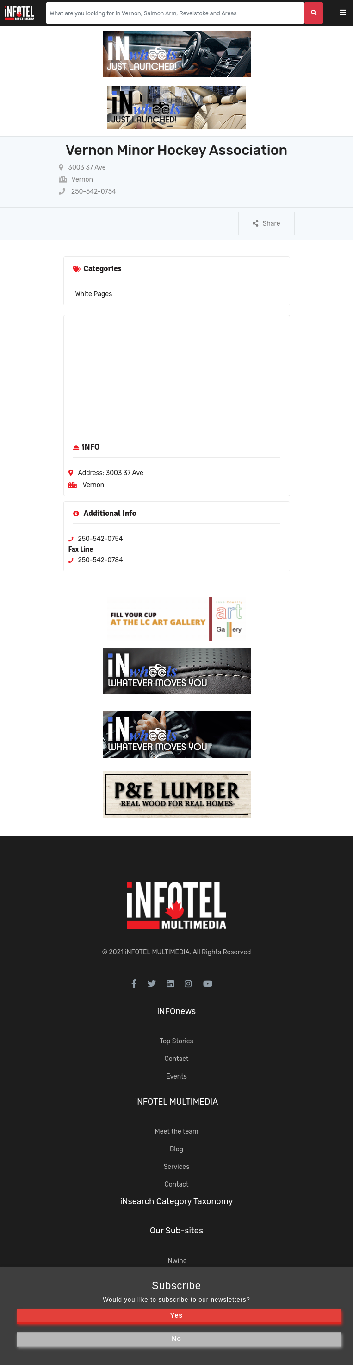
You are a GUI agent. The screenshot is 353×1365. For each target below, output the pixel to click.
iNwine (176, 1261)
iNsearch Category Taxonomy (176, 1201)
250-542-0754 (87, 192)
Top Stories (176, 1041)
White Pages (93, 294)
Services (177, 1167)
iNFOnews (176, 1011)
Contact (176, 1059)
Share (266, 224)
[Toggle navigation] (349, 13)
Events (176, 1076)
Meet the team (176, 1132)
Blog (176, 1149)
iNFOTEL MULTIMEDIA (157, 952)
